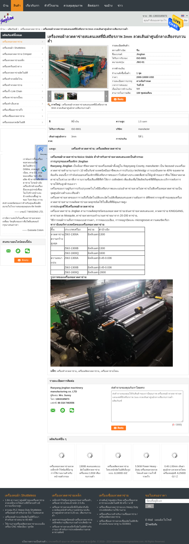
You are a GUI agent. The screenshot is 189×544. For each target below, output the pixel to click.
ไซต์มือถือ (151, 524)
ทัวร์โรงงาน (51, 5)
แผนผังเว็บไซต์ (163, 519)
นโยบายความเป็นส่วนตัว (34, 541)
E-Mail (149, 519)
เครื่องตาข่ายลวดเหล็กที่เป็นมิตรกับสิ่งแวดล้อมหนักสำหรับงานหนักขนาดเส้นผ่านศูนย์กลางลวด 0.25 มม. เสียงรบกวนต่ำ (71, 511)
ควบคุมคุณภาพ (73, 5)
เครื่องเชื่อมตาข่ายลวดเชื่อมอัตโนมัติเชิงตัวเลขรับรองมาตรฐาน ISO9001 (118, 522)
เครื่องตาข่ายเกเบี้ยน (12, 97)
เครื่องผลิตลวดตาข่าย (88, 371)
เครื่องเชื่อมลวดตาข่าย (13, 116)
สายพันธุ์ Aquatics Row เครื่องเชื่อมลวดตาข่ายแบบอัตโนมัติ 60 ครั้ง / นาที (118, 501)
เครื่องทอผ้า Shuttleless (13, 48)
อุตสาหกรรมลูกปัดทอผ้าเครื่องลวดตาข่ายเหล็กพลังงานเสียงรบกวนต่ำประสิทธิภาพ (72, 521)
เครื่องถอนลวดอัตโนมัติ (13, 122)
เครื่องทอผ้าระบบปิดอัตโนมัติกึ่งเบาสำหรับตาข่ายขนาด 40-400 (22, 518)
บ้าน (5, 5)
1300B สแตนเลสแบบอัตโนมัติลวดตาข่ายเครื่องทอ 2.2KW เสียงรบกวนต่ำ (90, 471)
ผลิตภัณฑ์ (12, 29)
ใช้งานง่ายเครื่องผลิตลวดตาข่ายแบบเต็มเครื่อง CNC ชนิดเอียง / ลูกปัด (25, 525)
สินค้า (17, 5)
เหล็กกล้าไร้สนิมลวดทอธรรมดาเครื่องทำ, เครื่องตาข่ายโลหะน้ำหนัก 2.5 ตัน (72, 501)
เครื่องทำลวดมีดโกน (12, 79)
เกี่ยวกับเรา (32, 5)
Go (185, 20)
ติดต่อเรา (93, 5)
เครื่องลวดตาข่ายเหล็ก (13, 60)
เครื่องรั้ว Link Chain (12, 91)
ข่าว (120, 5)
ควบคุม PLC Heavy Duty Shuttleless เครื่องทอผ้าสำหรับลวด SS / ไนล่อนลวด (24, 511)
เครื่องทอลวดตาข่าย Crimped (16, 54)
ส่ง (149, 506)
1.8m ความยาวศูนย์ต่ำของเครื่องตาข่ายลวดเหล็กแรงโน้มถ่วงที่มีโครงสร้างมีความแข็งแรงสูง (24, 503)
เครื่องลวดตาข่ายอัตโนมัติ (15, 72)
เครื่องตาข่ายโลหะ (110, 371)
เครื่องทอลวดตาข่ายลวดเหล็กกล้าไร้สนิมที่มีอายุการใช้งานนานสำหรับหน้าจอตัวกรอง (62, 471)
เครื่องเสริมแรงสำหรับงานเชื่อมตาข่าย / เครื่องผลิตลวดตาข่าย (118, 515)
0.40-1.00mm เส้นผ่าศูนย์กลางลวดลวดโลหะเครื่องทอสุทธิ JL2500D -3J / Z (174, 471)
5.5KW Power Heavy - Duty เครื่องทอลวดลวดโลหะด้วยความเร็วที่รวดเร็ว (146, 471)
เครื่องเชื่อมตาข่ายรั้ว (12, 110)
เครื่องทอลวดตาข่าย (30, 29)
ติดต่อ (120, 99)
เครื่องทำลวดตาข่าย (12, 85)
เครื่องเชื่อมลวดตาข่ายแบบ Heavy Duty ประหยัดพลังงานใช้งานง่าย (118, 508)
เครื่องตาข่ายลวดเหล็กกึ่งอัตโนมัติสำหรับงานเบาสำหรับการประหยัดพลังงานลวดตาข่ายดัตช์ (72, 529)
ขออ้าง (108, 5)
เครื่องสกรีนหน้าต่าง (12, 66)
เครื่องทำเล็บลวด (10, 103)
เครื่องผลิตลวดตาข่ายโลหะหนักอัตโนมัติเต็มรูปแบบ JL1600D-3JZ (118, 469)
